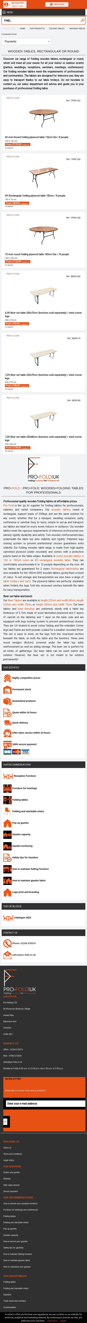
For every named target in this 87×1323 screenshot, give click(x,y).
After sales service (11, 1185)
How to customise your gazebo (16, 1267)
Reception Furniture (19, 776)
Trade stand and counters (14, 1301)
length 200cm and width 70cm (54, 604)
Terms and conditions (12, 1154)
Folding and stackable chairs (23, 811)
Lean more (52, 1321)
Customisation (9, 1307)
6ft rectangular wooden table (53, 560)
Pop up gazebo (16, 823)
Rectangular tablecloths (65, 568)
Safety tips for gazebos (13, 1248)
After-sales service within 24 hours (26, 732)
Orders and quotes (11, 1172)
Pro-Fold (8, 505)
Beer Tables (15, 600)
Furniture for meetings (20, 788)
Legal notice (8, 1160)
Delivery (6, 1179)
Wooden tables (77, 28)
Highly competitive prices (21, 678)
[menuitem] (26, 41)
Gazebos (7, 1295)
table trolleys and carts (17, 581)
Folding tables (57, 28)
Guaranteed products (19, 701)
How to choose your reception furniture (20, 1203)
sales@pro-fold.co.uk (12, 1062)
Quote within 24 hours (20, 712)
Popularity (10, 41)
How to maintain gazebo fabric (24, 880)
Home (22, 28)
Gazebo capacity (16, 834)
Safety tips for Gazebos (20, 857)
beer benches (26, 608)
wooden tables (60, 509)
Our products (37, 28)
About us (7, 1148)
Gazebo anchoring (17, 846)
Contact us (10, 932)
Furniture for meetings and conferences (20, 1210)
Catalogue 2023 (17, 917)
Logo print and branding (21, 892)
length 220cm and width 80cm (58, 600)
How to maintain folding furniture (26, 869)
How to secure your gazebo (15, 1241)
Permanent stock (17, 689)
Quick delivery (15, 722)
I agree (63, 1321)
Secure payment (10, 1191)
